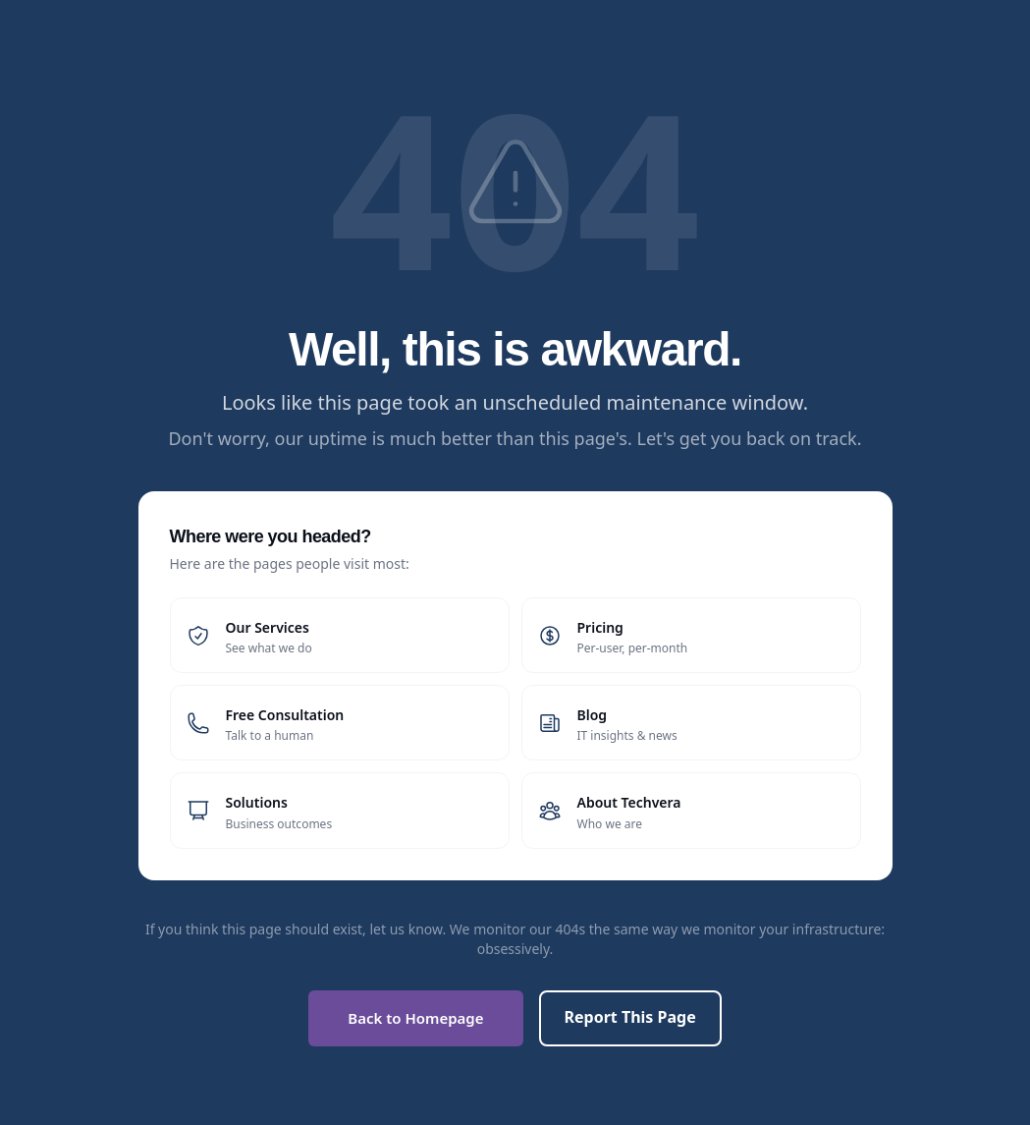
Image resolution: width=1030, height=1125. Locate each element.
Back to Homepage (415, 1018)
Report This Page (630, 1017)
